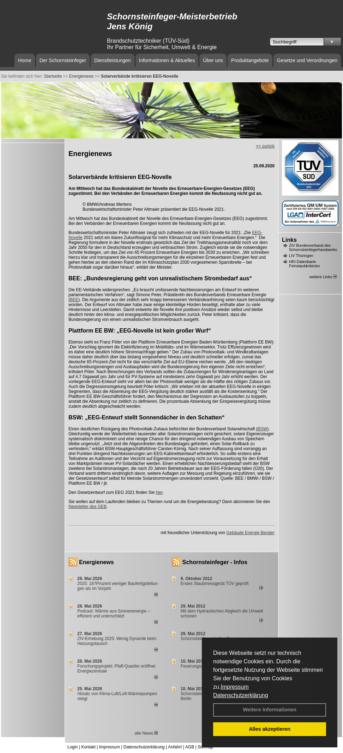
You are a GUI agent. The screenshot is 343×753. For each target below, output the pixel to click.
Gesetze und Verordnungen (307, 60)
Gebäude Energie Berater (250, 532)
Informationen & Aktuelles (167, 60)
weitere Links (323, 277)
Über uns (213, 60)
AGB (189, 747)
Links (289, 240)
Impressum (234, 687)
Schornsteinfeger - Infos (214, 562)
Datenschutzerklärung (240, 695)
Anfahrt (175, 747)
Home (24, 60)
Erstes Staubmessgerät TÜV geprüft (215, 583)
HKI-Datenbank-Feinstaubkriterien (304, 263)
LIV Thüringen (301, 255)
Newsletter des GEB (87, 506)
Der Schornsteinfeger (63, 60)
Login (72, 747)
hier (159, 492)
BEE (74, 299)
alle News (145, 733)
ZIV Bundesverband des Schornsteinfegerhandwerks (313, 247)
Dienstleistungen (112, 60)
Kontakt (88, 747)
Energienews (96, 562)
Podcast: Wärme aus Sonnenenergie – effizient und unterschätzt (113, 613)
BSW (262, 428)
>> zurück (265, 146)
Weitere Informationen (269, 709)
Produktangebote (250, 60)
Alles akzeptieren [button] (269, 729)
